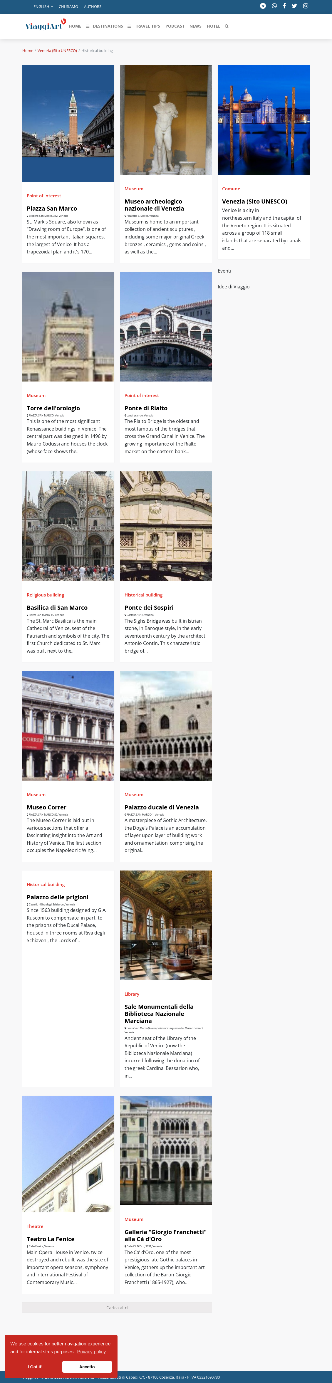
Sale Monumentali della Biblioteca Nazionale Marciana (159, 1014)
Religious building (45, 595)
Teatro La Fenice (51, 1239)
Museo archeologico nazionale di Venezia (154, 204)
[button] (39, 7)
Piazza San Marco (52, 208)
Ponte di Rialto (146, 408)
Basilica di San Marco (57, 607)
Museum (134, 188)
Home (27, 50)
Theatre (35, 1226)
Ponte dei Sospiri (149, 607)
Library (132, 994)
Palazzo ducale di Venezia (162, 807)
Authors (92, 6)
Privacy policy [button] (91, 1351)
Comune (231, 188)
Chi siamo (68, 6)
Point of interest (44, 196)
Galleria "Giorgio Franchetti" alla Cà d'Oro (166, 1235)
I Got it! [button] (35, 1366)
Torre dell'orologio (53, 408)
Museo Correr (46, 807)
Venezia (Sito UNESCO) (57, 50)
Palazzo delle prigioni (57, 897)
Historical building (143, 595)
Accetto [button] (87, 1366)
